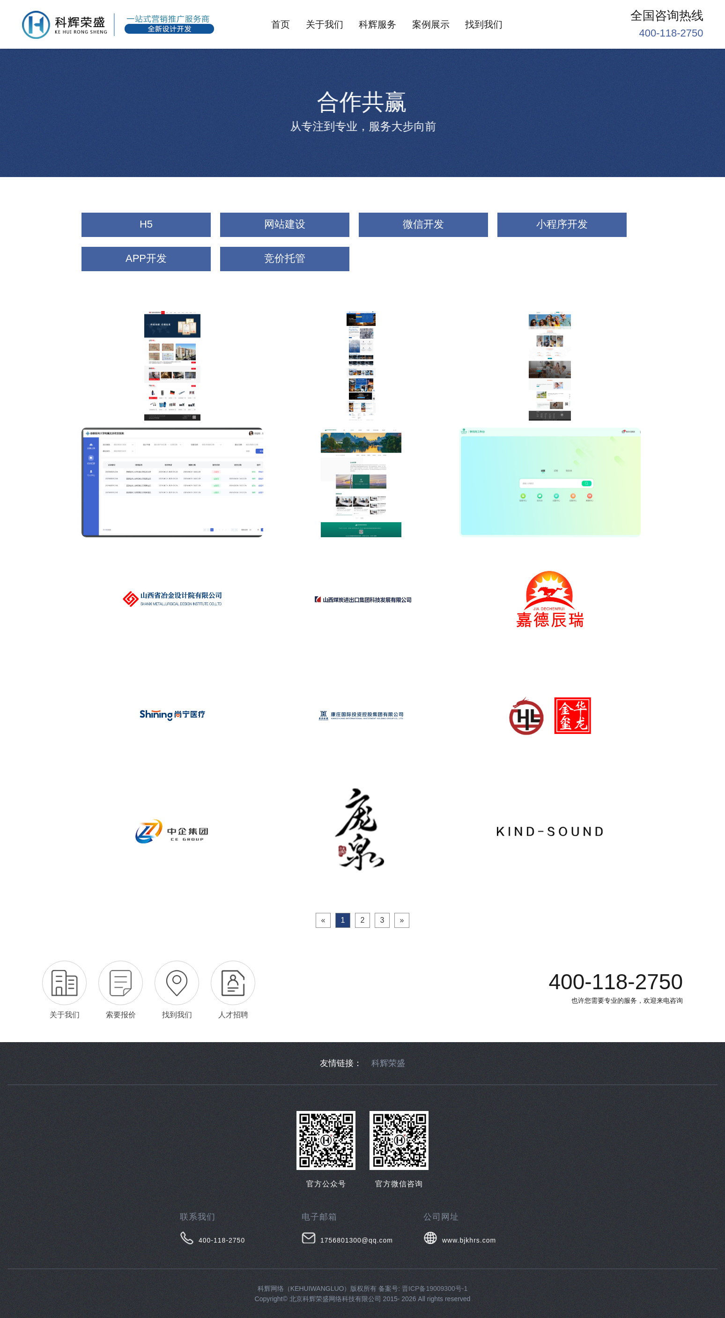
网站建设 (284, 224)
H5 (146, 224)
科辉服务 (377, 24)
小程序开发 (562, 224)
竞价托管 (284, 258)
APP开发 (146, 258)
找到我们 (484, 24)
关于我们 (324, 24)
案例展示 (431, 24)
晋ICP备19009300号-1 (434, 1288)
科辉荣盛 (388, 1063)
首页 (280, 24)
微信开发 (423, 224)
